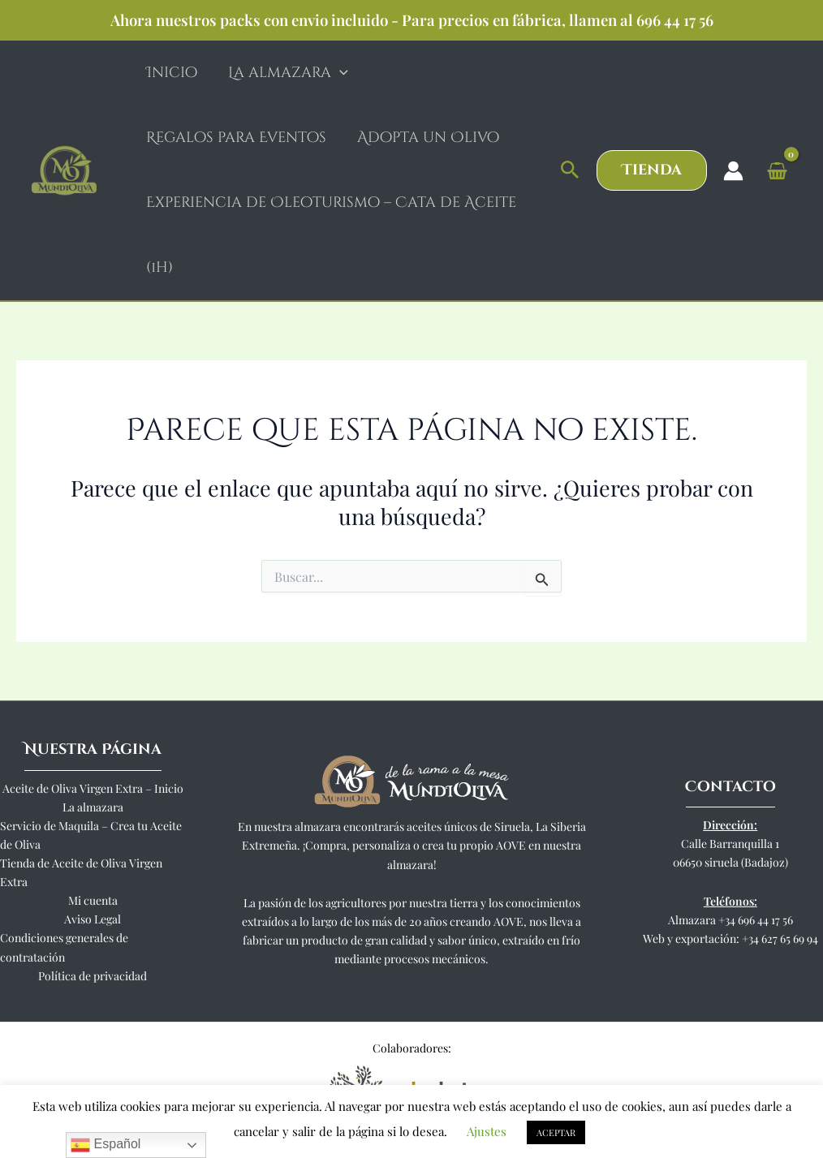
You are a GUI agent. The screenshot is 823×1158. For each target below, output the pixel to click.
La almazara (92, 807)
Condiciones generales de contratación (64, 947)
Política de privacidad (92, 976)
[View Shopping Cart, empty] (777, 170)
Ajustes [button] (486, 1131)
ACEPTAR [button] (555, 1132)
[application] (337, 73)
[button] (570, 170)
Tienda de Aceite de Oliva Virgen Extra (81, 872)
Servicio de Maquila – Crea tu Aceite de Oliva (91, 835)
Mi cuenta (93, 900)
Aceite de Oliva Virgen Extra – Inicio (92, 788)
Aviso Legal (92, 919)
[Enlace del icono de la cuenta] (733, 171)
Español (105, 1145)
